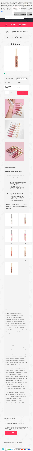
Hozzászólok (10, 433)
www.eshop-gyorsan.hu (16, 442)
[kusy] (7, 92)
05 (25, 244)
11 (11, 260)
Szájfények (25, 31)
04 (11, 244)
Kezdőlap (7, 31)
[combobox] (22, 78)
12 (25, 260)
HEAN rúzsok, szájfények (16, 31)
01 (11, 227)
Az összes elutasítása (20, 14)
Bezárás (29, 14)
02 (25, 227)
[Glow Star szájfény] (16, 46)
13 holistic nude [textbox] (21, 79)
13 (11, 277)
